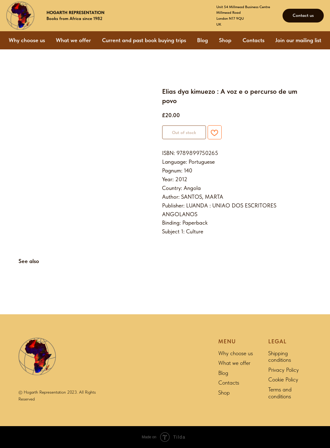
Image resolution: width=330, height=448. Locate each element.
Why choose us (27, 40)
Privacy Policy (283, 369)
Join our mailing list (298, 40)
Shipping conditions (279, 356)
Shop (225, 40)
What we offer (73, 40)
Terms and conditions (280, 393)
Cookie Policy (283, 379)
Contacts (253, 40)
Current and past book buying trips (144, 40)
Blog (202, 40)
